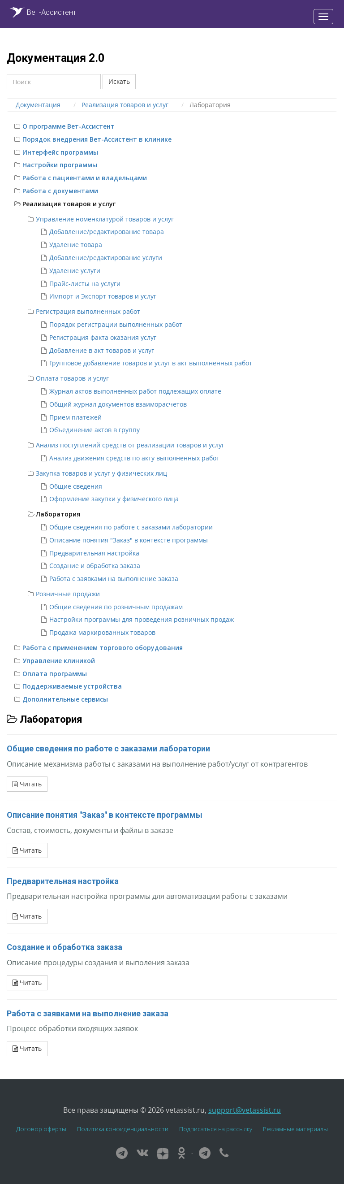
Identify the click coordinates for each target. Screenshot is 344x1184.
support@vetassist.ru (244, 1110)
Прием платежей (75, 417)
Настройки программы (59, 164)
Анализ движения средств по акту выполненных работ (134, 458)
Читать (27, 784)
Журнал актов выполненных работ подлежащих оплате (135, 391)
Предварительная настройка (94, 553)
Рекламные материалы (295, 1129)
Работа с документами (60, 190)
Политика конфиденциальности (122, 1129)
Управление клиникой (58, 660)
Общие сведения (75, 486)
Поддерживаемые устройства (72, 686)
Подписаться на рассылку (215, 1129)
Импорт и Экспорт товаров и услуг (102, 296)
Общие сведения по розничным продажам (116, 607)
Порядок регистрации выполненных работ (115, 324)
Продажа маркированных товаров (102, 632)
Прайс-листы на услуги (84, 283)
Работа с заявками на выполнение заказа (113, 578)
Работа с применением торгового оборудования (102, 647)
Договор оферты (41, 1129)
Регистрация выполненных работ (88, 311)
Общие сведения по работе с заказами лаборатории (131, 527)
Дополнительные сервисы (65, 699)
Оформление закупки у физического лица (114, 498)
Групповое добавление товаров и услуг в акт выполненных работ (150, 363)
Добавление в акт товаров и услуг (101, 350)
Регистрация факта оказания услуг (102, 337)
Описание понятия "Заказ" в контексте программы (128, 540)
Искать (119, 81)
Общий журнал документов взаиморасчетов (118, 404)
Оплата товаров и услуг (72, 378)
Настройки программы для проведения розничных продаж (141, 619)
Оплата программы (54, 673)
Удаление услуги (74, 270)
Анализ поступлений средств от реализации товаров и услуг (130, 445)
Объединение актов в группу (94, 429)
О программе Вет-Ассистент (68, 126)
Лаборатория (58, 514)
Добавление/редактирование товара (106, 231)
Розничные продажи (68, 594)
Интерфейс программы (60, 152)
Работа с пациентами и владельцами (84, 177)
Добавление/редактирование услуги (105, 257)
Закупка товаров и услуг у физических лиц (101, 473)
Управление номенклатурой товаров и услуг (105, 219)
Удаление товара (75, 244)
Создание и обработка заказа (94, 565)
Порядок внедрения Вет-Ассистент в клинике (97, 139)
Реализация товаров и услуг (69, 204)
